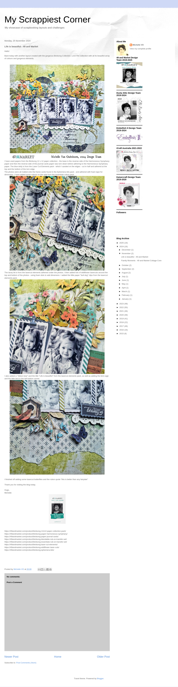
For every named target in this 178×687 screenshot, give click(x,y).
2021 (121, 311)
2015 (121, 333)
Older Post (103, 656)
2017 (121, 326)
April (124, 288)
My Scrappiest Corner (47, 19)
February (126, 295)
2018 (121, 322)
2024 (121, 246)
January (125, 299)
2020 (121, 315)
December (126, 250)
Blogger (100, 678)
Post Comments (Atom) (26, 663)
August (125, 273)
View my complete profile (140, 49)
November (126, 253)
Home (57, 656)
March (125, 291)
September (127, 269)
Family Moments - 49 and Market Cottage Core (141, 260)
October (125, 265)
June (124, 280)
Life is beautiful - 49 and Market (134, 257)
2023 (121, 304)
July (124, 276)
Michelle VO (138, 45)
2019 (121, 318)
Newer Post (11, 656)
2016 (121, 330)
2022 (121, 307)
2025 (121, 243)
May (124, 284)
